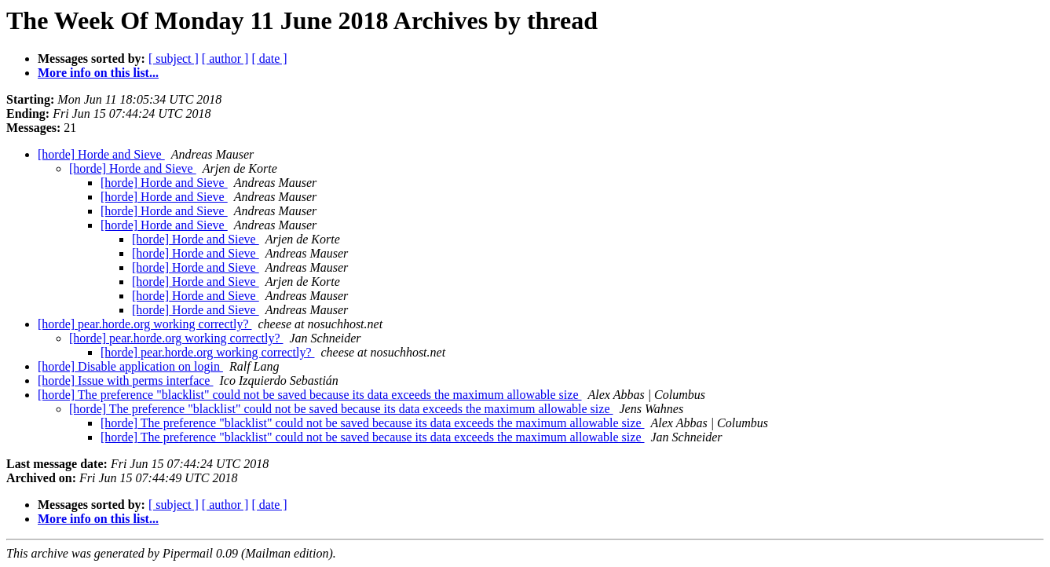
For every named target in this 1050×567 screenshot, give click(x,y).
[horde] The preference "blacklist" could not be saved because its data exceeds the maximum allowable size (310, 394)
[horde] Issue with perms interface (125, 380)
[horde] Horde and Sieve (101, 154)
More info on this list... (98, 72)
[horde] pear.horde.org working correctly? (144, 324)
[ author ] (225, 58)
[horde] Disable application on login (130, 366)
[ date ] (269, 58)
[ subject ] (173, 58)
